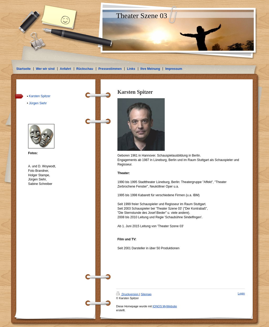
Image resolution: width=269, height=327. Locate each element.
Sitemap (146, 294)
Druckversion (127, 294)
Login (241, 293)
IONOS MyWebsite (165, 306)
